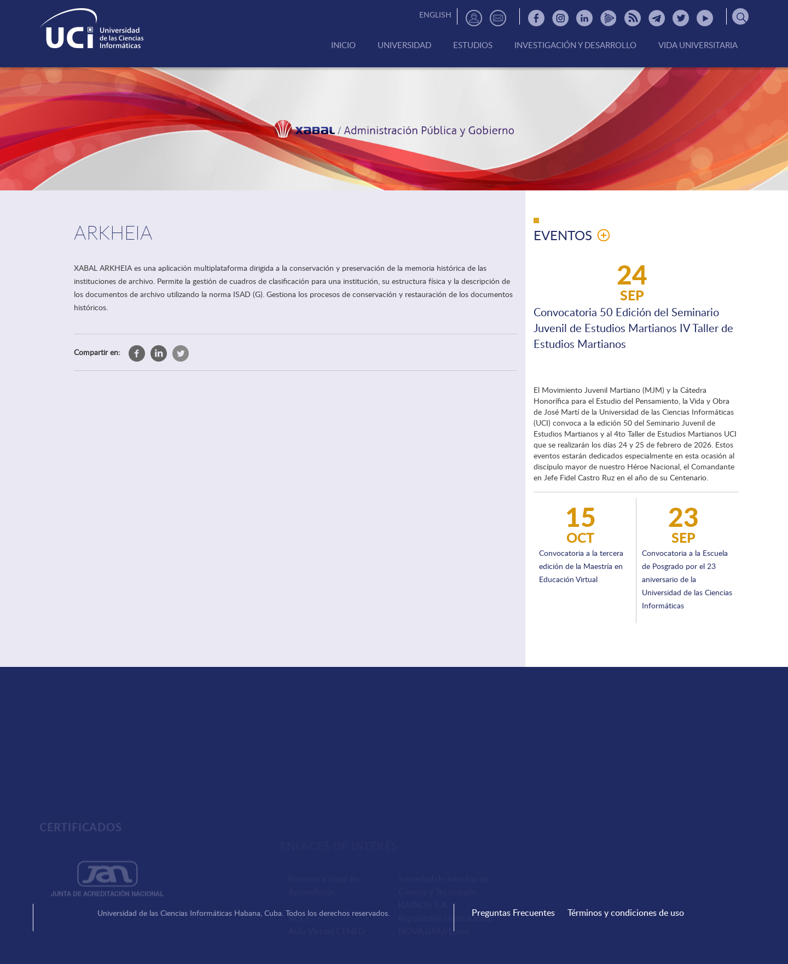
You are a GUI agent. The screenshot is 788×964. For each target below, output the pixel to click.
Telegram (656, 18)
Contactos (498, 18)
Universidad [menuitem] (404, 45)
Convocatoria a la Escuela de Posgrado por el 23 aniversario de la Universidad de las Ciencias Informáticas (687, 579)
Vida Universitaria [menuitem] (698, 45)
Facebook (536, 18)
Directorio (474, 18)
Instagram (560, 18)
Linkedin (584, 18)
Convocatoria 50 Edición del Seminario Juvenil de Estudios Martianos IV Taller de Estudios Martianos (633, 327)
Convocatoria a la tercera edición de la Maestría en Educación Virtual (581, 566)
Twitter (681, 18)
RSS (632, 18)
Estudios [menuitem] (473, 45)
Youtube (705, 18)
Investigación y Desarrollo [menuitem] (575, 45)
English (435, 14)
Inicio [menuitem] (343, 45)
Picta (608, 18)
